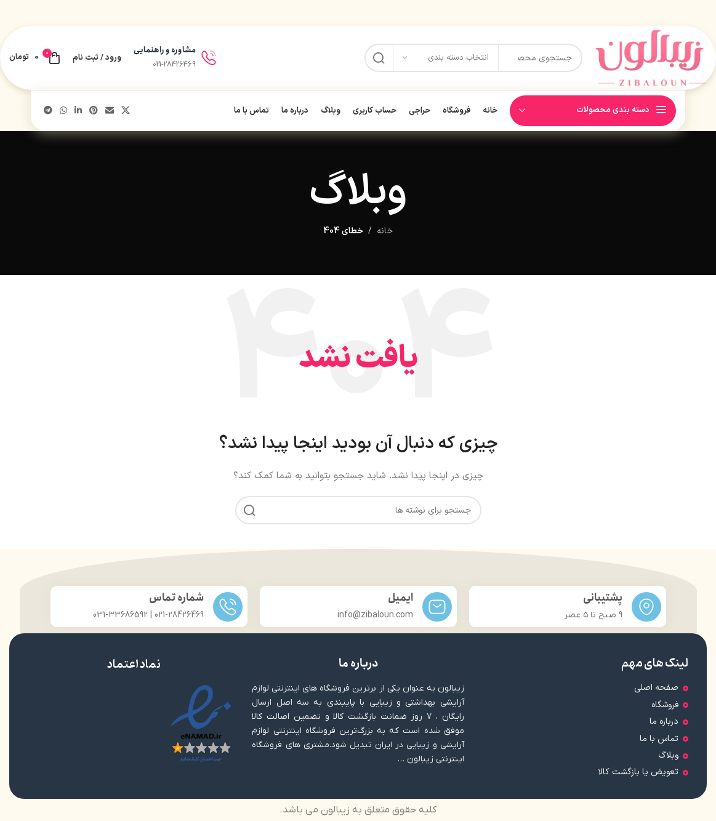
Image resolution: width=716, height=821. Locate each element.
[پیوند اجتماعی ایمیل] (110, 111)
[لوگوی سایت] (651, 57)
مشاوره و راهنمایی (165, 50)
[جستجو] (358, 510)
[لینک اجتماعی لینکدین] (78, 111)
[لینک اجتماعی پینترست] (94, 111)
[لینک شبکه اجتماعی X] (126, 111)
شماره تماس (176, 598)
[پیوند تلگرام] (48, 111)
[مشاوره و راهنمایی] (209, 58)
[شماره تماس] (228, 607)
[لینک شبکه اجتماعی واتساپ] (63, 111)
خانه (385, 231)
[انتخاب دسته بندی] (446, 58)
